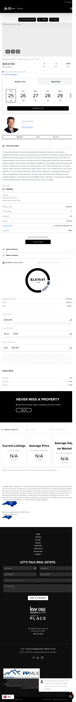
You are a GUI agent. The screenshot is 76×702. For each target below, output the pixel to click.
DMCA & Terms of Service (60, 699)
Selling (38, 543)
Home (38, 534)
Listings (38, 537)
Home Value (38, 548)
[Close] (71, 680)
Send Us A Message (38, 598)
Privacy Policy (46, 699)
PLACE (53, 649)
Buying (38, 540)
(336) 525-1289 (38, 634)
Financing (38, 546)
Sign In (68, 2)
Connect (38, 554)
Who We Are (38, 551)
